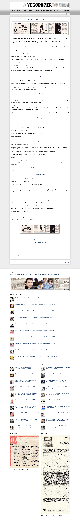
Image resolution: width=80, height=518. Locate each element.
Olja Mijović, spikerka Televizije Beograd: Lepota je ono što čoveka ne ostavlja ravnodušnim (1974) (35, 297)
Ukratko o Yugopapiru (21, 10)
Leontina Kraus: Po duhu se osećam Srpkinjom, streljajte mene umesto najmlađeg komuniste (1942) (35, 336)
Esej (15, 255)
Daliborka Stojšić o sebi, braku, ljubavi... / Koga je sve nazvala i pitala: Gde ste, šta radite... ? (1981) (35, 304)
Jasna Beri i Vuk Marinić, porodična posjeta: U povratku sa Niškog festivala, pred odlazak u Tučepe (35, 343)
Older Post (66, 262)
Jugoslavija (18, 255)
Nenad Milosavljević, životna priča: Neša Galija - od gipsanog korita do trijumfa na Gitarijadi (33, 349)
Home (40, 262)
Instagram (66, 10)
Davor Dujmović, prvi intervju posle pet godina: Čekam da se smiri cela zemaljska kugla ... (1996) (34, 323)
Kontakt (30, 10)
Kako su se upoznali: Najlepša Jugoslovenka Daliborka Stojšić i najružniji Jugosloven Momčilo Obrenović (36, 310)
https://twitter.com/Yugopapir (40, 242)
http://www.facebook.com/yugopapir (40, 239)
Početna (12, 10)
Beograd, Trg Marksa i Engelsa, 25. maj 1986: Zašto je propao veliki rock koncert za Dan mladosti (34, 274)
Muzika (22, 255)
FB (58, 10)
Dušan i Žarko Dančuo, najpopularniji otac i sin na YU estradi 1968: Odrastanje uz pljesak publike (34, 330)
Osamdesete (27, 255)
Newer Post (13, 262)
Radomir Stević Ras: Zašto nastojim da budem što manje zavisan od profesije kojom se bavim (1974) (35, 317)
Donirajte (37, 10)
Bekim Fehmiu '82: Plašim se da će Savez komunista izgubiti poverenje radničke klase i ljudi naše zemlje (36, 356)
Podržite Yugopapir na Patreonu (48, 10)
